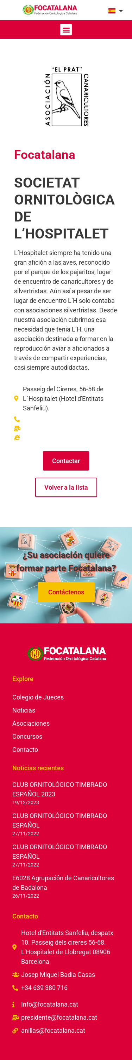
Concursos (27, 736)
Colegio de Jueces (38, 697)
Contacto (25, 749)
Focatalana (44, 155)
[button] (66, 29)
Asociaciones (31, 723)
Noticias (23, 710)
